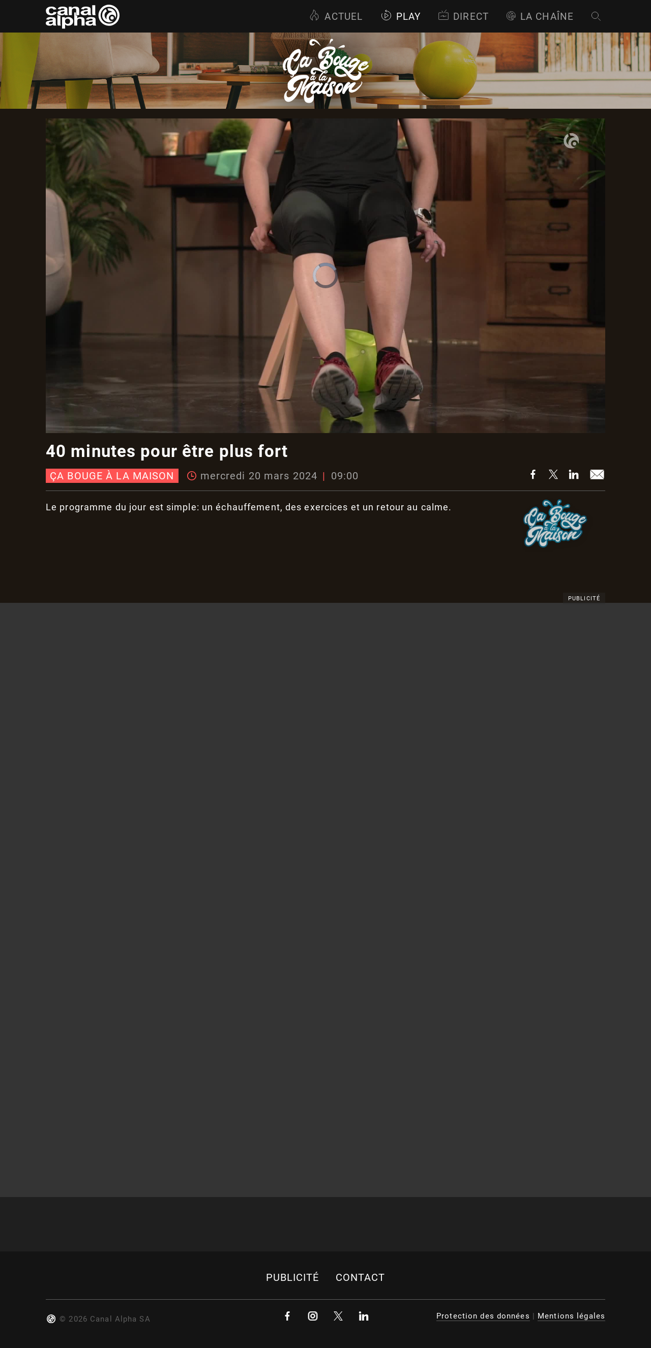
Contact (361, 1277)
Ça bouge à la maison (112, 476)
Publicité (292, 1277)
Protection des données (483, 1316)
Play (400, 16)
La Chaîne (540, 16)
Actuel (336, 16)
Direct (463, 16)
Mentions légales (571, 1316)
